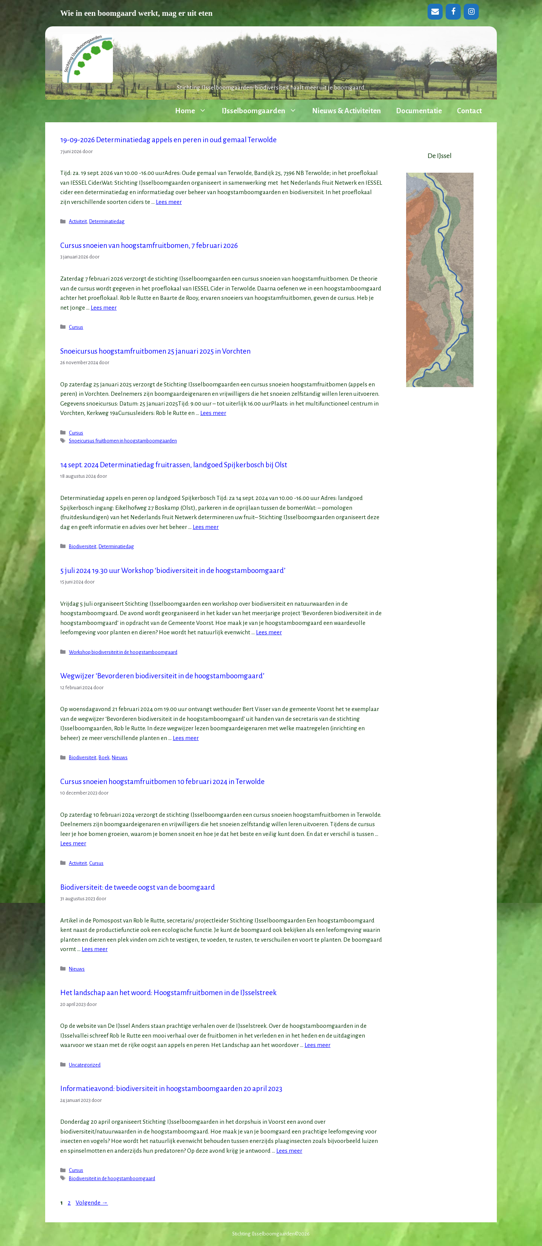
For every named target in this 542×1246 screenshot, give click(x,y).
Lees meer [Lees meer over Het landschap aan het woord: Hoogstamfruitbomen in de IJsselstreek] (317, 1045)
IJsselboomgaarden (263, 111)
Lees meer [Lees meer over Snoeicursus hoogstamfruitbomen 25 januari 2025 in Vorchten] (213, 413)
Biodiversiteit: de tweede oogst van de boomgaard (137, 887)
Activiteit (78, 221)
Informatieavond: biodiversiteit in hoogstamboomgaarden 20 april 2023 (171, 1089)
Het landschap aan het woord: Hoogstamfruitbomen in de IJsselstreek (168, 993)
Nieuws (120, 757)
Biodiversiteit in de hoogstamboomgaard (112, 1178)
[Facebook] (453, 12)
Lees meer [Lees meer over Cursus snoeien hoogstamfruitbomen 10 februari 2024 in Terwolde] (73, 843)
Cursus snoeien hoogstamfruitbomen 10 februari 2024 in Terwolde (162, 782)
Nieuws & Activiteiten (346, 111)
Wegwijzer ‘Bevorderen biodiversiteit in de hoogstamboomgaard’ (162, 676)
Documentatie (419, 111)
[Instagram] (471, 12)
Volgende (92, 1202)
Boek (104, 757)
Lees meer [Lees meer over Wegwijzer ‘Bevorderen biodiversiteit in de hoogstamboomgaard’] (186, 738)
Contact (469, 111)
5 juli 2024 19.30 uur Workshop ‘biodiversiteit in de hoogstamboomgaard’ (172, 570)
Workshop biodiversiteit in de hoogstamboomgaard (123, 652)
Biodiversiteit (82, 546)
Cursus (76, 327)
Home (194, 111)
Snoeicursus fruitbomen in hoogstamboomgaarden (123, 441)
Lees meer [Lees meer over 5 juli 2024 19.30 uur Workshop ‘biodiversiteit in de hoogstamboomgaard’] (269, 632)
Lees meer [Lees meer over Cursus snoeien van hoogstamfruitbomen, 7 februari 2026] (104, 307)
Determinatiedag (107, 221)
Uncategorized (84, 1065)
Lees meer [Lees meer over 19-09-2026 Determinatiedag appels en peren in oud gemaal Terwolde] (169, 202)
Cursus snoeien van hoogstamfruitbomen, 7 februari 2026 (149, 245)
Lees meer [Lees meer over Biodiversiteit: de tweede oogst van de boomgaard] (95, 949)
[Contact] (435, 12)
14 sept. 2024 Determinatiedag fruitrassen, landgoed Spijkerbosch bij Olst (173, 465)
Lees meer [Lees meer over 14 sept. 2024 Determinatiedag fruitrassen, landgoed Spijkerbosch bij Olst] (206, 527)
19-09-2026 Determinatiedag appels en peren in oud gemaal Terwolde (168, 140)
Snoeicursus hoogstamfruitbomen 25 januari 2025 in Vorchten (155, 351)
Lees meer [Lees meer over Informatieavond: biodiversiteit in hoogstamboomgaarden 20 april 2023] (289, 1150)
